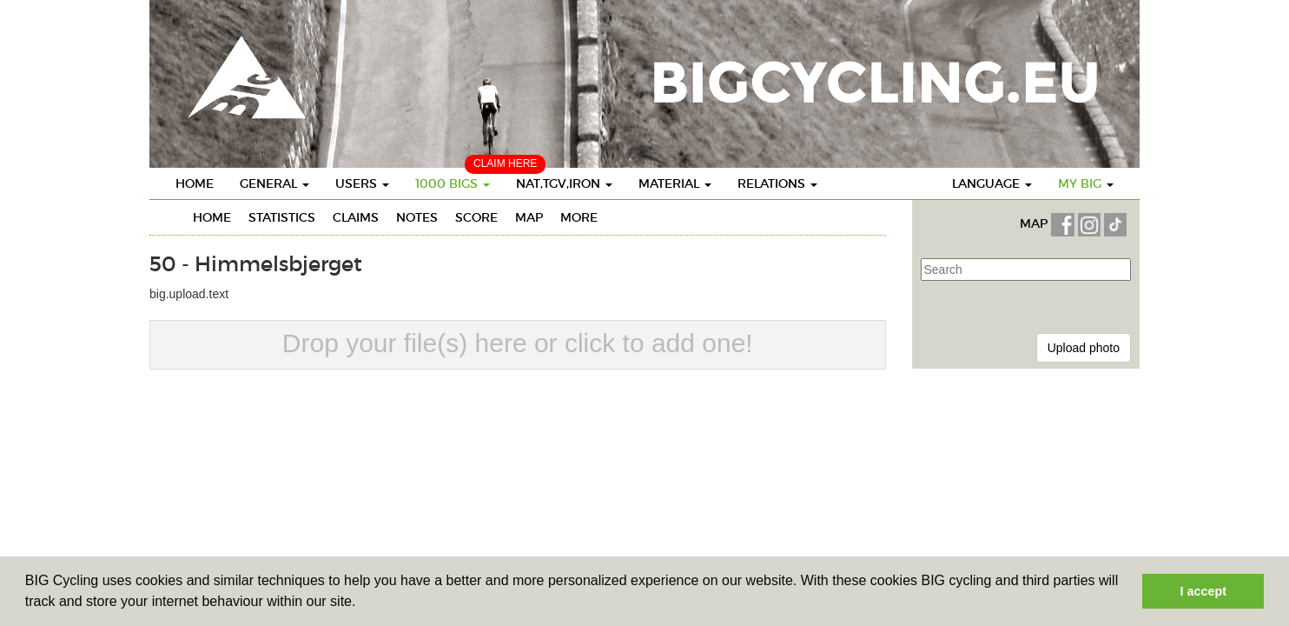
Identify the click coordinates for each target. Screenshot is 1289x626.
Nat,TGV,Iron (564, 183)
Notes (417, 217)
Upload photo (1084, 348)
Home (194, 183)
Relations (777, 183)
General (274, 183)
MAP (1035, 224)
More (579, 217)
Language (992, 183)
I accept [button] (1203, 591)
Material (674, 183)
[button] (362, 603)
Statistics (281, 217)
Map (529, 217)
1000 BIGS (452, 183)
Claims (356, 217)
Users (362, 183)
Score (476, 217)
